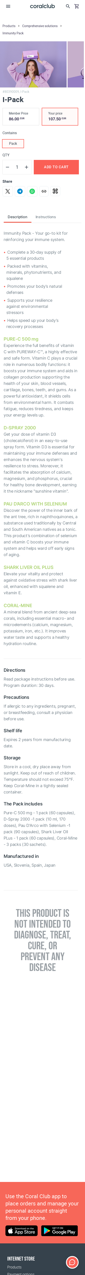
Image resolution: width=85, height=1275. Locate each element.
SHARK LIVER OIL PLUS (28, 567)
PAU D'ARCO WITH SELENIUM (35, 504)
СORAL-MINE (18, 605)
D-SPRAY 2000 (20, 427)
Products (14, 1267)
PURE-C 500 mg (21, 339)
